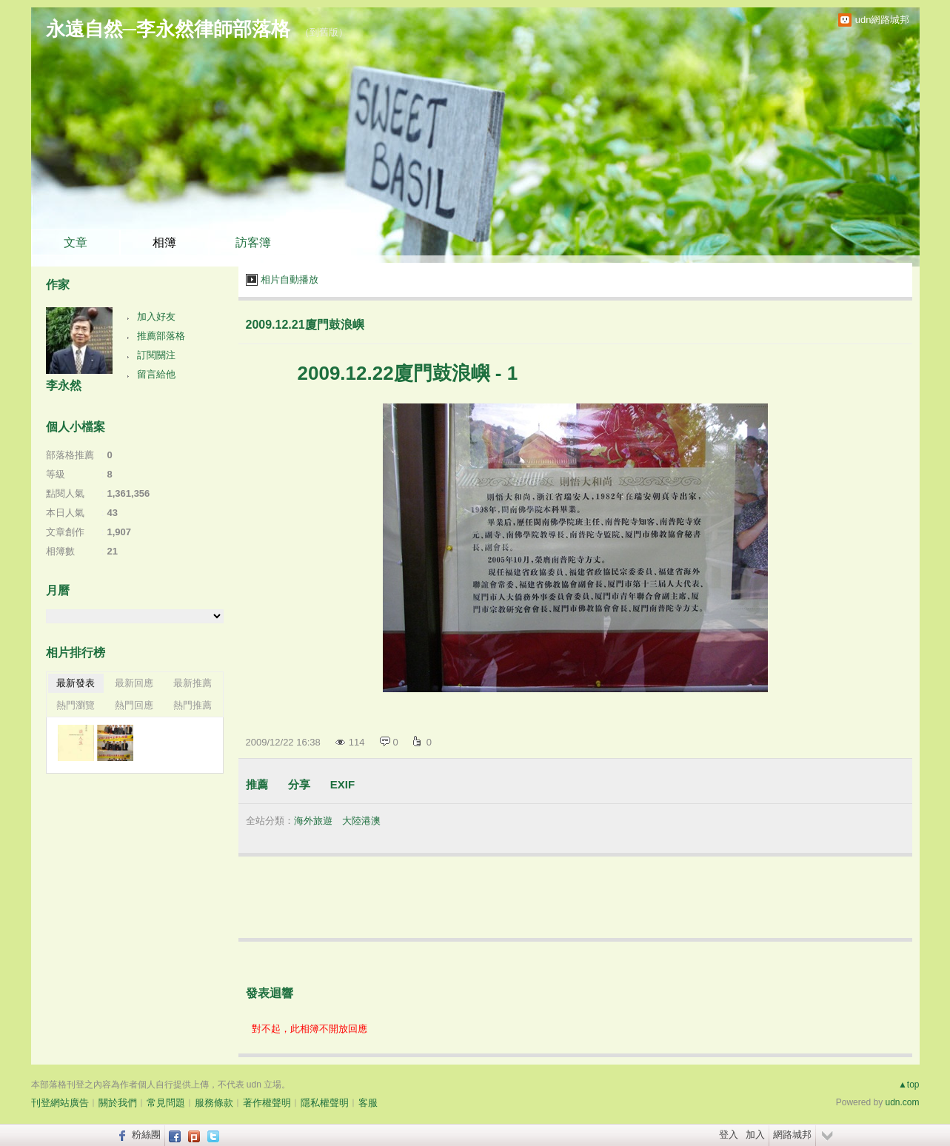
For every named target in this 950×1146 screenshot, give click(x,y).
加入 (755, 1134)
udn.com (902, 1102)
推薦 (257, 784)
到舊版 (324, 32)
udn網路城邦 (882, 19)
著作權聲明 (267, 1102)
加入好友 (156, 316)
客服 (368, 1102)
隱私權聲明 (325, 1102)
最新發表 (75, 682)
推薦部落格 (161, 335)
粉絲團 (146, 1134)
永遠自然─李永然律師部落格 (168, 29)
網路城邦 (792, 1134)
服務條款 (214, 1102)
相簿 (164, 242)
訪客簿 (253, 242)
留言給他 (156, 374)
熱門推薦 (192, 705)
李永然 (63, 385)
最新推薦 (192, 682)
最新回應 (134, 682)
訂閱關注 (156, 355)
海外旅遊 (313, 820)
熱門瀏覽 (75, 705)
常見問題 (166, 1102)
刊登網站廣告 (60, 1102)
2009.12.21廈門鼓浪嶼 (305, 324)
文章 (75, 242)
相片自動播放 (289, 279)
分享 (299, 784)
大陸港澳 (361, 820)
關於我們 (117, 1102)
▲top (909, 1084)
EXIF (342, 784)
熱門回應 (134, 705)
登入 (728, 1134)
